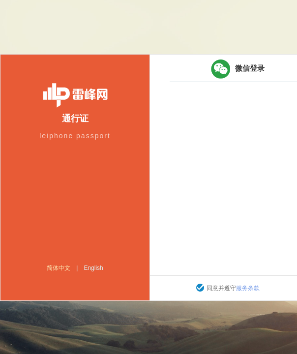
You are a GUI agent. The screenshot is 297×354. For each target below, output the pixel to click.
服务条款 (248, 288)
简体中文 (58, 268)
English (93, 268)
